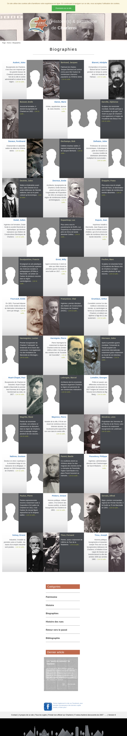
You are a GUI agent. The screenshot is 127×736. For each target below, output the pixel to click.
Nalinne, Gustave (17, 456)
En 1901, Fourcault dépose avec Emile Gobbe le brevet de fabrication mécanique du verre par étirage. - (15, 308)
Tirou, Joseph (101, 535)
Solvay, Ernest (18, 535)
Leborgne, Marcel (69, 377)
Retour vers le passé (56, 630)
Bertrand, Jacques (69, 62)
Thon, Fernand (67, 535)
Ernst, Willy (61, 259)
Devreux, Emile (59, 181)
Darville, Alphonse (110, 102)
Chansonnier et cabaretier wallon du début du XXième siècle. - (15, 148)
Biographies (16, 43)
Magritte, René (26, 417)
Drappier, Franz (109, 181)
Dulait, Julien (19, 220)
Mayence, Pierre (59, 417)
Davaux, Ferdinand (16, 141)
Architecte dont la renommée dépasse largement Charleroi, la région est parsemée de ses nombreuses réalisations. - (71, 387)
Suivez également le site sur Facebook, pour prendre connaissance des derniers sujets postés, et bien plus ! (68, 705)
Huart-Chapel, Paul (16, 377)
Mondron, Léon (108, 417)
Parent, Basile (67, 456)
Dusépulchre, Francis (29, 259)
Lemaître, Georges (98, 377)
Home (9, 43)
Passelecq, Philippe (98, 456)
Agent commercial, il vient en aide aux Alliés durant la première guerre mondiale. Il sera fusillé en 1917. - (55, 269)
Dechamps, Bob (68, 141)
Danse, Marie (60, 102)
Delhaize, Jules (100, 141)
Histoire (50, 605)
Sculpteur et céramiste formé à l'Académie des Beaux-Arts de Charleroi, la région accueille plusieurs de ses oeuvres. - (112, 269)
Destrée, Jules (26, 181)
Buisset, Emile (26, 102)
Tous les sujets (41, 715)
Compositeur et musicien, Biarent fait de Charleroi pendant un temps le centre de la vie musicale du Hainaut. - (97, 72)
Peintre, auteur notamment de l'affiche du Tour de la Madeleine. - (71, 542)
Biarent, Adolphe (99, 62)
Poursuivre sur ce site (63, 8)
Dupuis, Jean (101, 220)
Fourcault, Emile (17, 299)
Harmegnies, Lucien (29, 338)
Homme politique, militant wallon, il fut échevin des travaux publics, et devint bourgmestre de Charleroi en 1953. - (55, 505)
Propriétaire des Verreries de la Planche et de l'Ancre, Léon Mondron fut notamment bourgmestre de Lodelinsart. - (112, 426)
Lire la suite (71, 684)
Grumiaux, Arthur (99, 299)
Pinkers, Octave (59, 496)
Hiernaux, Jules (109, 338)
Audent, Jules (19, 62)
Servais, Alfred (108, 496)
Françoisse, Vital (68, 299)
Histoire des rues (55, 622)
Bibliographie (53, 638)
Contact (14, 715)
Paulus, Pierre (26, 496)
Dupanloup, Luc (68, 220)
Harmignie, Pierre (58, 338)
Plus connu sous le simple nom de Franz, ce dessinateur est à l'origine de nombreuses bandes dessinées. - (112, 190)
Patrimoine (51, 597)
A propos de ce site (26, 715)
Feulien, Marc (108, 259)
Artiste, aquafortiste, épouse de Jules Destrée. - (56, 109)
